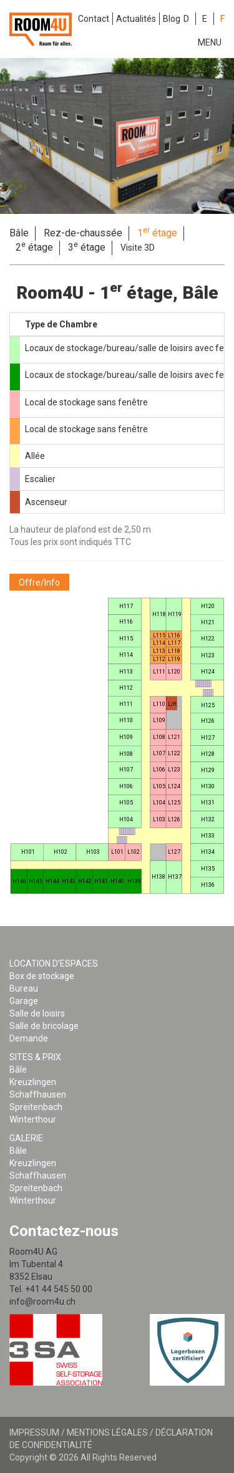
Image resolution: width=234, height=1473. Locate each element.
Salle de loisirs (37, 1013)
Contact (93, 19)
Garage (23, 1001)
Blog (171, 19)
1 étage (157, 232)
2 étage (34, 247)
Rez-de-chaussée (83, 233)
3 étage (86, 247)
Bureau (23, 988)
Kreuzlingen (32, 1082)
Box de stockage (41, 976)
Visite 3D (137, 248)
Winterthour (32, 1119)
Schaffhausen (37, 1094)
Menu (210, 42)
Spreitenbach (35, 1107)
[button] (39, 582)
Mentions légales (107, 1432)
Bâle (19, 233)
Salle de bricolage (44, 1026)
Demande (28, 1038)
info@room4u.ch (42, 1301)
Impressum (34, 1432)
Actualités (136, 19)
